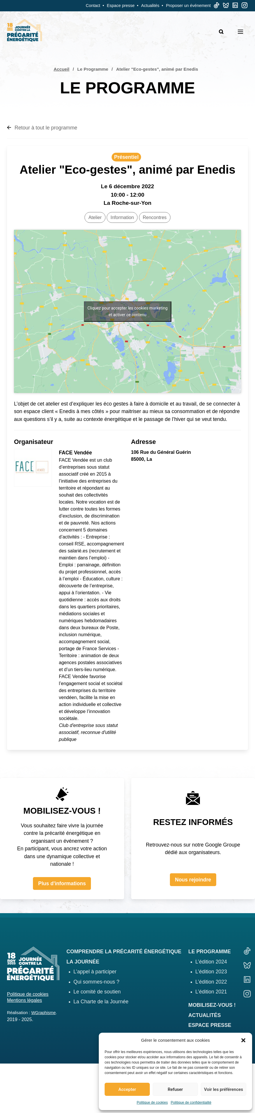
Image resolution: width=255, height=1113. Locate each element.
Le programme (209, 951)
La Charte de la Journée (101, 1001)
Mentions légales (24, 1000)
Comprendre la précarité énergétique (123, 951)
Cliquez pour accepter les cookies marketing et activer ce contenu (127, 311)
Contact (93, 5)
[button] (243, 1040)
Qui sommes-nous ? (96, 982)
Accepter (127, 1089)
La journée (82, 962)
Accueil (61, 69)
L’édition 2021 (211, 992)
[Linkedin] (235, 6)
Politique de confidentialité (191, 1102)
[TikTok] (216, 6)
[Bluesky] (225, 6)
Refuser (175, 1089)
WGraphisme (43, 1012)
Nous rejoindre (193, 880)
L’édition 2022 (211, 982)
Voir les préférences (223, 1089)
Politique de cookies (152, 1102)
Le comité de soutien (97, 992)
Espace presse (121, 5)
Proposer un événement (188, 5)
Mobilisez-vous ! (211, 1005)
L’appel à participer (95, 972)
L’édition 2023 (211, 972)
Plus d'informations (62, 883)
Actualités (150, 5)
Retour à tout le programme (42, 128)
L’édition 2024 (211, 962)
